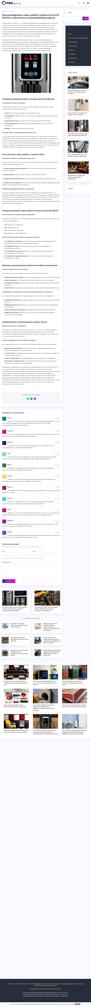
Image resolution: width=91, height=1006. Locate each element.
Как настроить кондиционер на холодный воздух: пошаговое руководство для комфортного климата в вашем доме (74, 732)
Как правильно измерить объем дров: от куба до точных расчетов (19, 639)
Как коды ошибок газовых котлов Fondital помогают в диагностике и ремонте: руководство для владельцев (14, 609)
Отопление (72, 56)
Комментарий (6, 562)
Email (34, 551)
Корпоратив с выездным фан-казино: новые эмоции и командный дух (76, 178)
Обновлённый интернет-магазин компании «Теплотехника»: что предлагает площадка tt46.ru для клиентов (51, 627)
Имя (3, 551)
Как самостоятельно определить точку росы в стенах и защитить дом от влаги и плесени (45, 682)
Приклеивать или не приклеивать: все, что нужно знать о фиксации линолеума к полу (16, 682)
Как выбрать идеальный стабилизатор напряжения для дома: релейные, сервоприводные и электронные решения (45, 732)
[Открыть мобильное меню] (88, 3)
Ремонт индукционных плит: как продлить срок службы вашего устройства (77, 93)
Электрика (72, 64)
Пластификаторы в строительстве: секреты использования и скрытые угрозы (72, 682)
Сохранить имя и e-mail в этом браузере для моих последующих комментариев (24, 558)
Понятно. (77, 1004)
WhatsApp (28, 399)
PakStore (11, 3)
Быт (70, 34)
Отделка (71, 52)
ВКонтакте (31, 399)
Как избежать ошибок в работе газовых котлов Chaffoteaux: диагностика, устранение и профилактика (46, 609)
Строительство (73, 60)
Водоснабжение (74, 44)
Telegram (35, 399)
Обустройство (73, 48)
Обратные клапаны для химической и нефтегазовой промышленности (19, 625)
